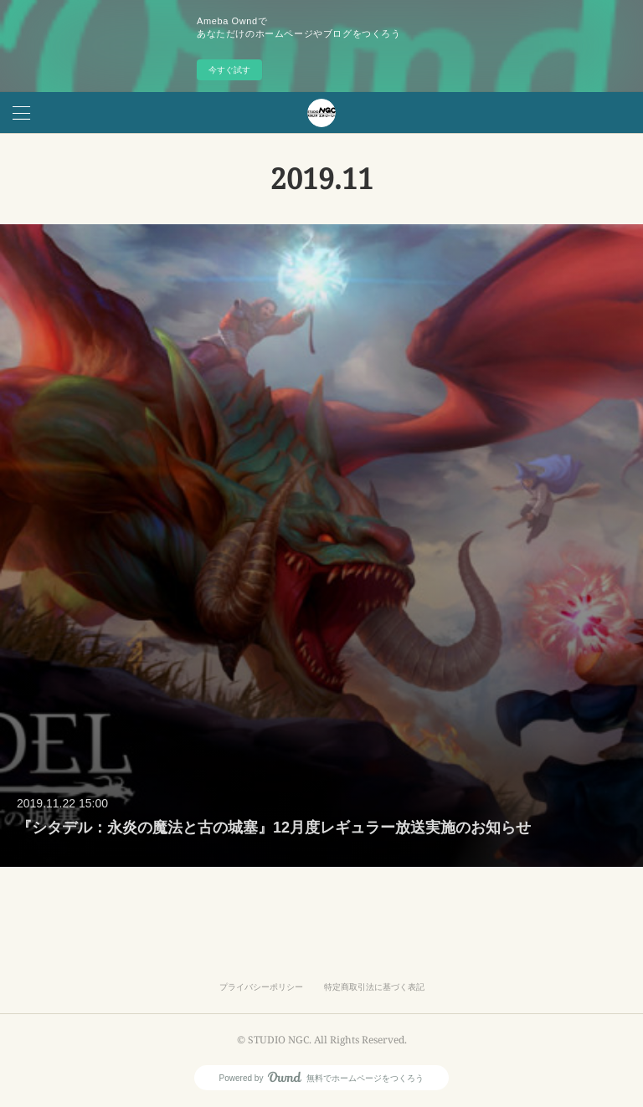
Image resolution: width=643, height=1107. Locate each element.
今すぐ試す (229, 69)
